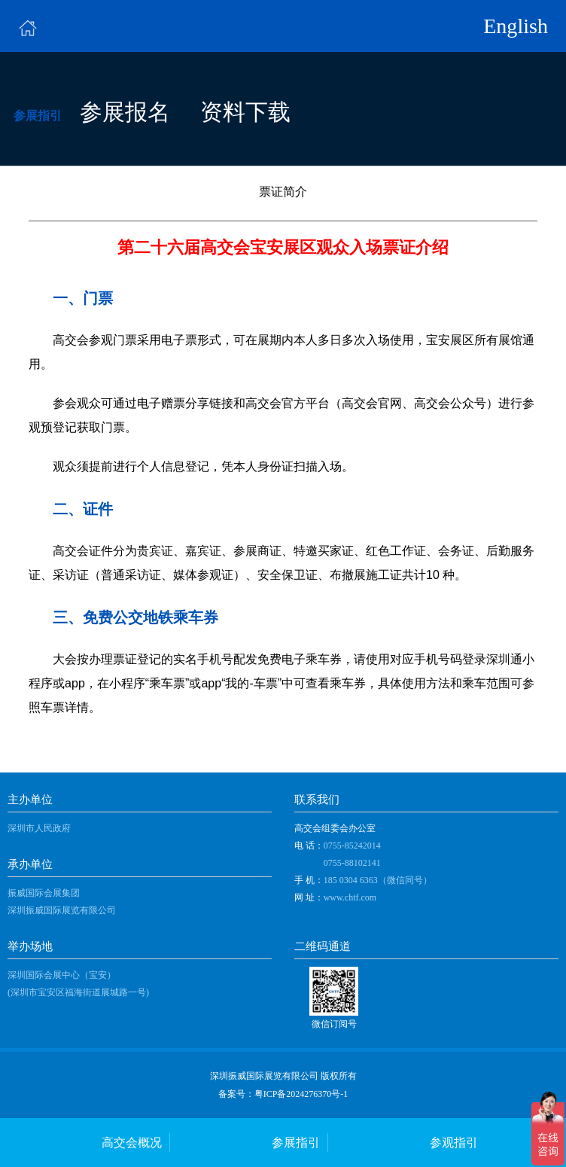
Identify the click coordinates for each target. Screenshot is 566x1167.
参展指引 (296, 1142)
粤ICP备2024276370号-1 (301, 1094)
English (515, 26)
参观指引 (454, 1142)
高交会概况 (132, 1142)
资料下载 (245, 112)
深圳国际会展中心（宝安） (62, 975)
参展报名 (125, 112)
